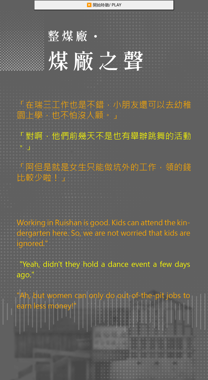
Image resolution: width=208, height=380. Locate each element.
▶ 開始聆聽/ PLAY (104, 5)
